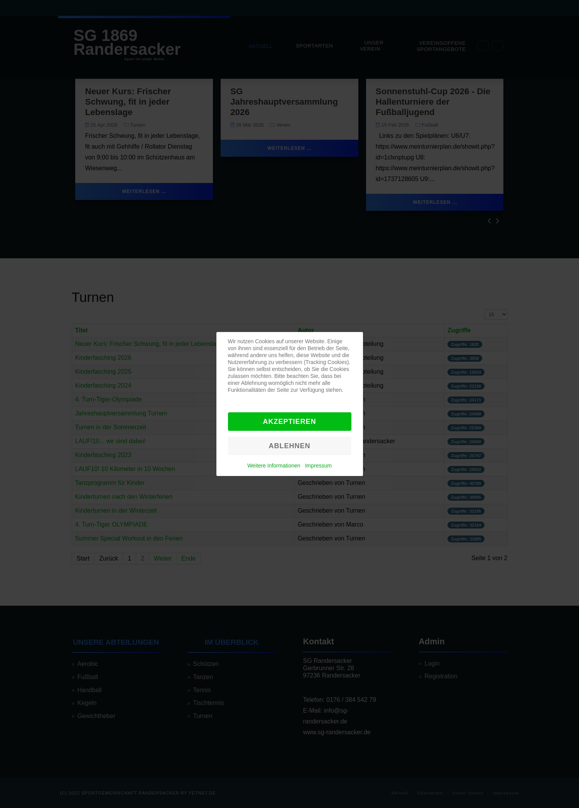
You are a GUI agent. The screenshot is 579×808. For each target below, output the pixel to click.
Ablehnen (289, 446)
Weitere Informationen (273, 465)
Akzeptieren (289, 421)
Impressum (318, 465)
